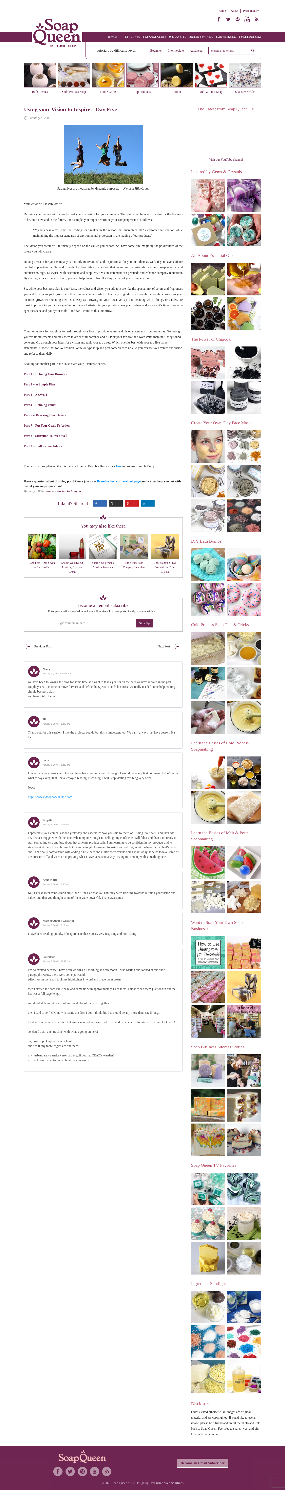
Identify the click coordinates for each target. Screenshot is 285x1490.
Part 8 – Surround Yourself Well (46, 436)
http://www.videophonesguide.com (50, 797)
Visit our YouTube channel (226, 159)
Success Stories (56, 491)
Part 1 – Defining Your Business (45, 374)
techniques (74, 491)
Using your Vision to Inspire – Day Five (70, 109)
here (119, 466)
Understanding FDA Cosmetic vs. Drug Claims (165, 567)
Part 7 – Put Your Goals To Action (47, 425)
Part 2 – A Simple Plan (39, 384)
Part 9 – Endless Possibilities (43, 446)
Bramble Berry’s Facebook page (119, 481)
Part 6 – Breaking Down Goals (45, 415)
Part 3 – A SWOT (36, 394)
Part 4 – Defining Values (40, 405)
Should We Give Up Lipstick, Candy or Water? (72, 567)
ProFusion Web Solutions (166, 1483)
